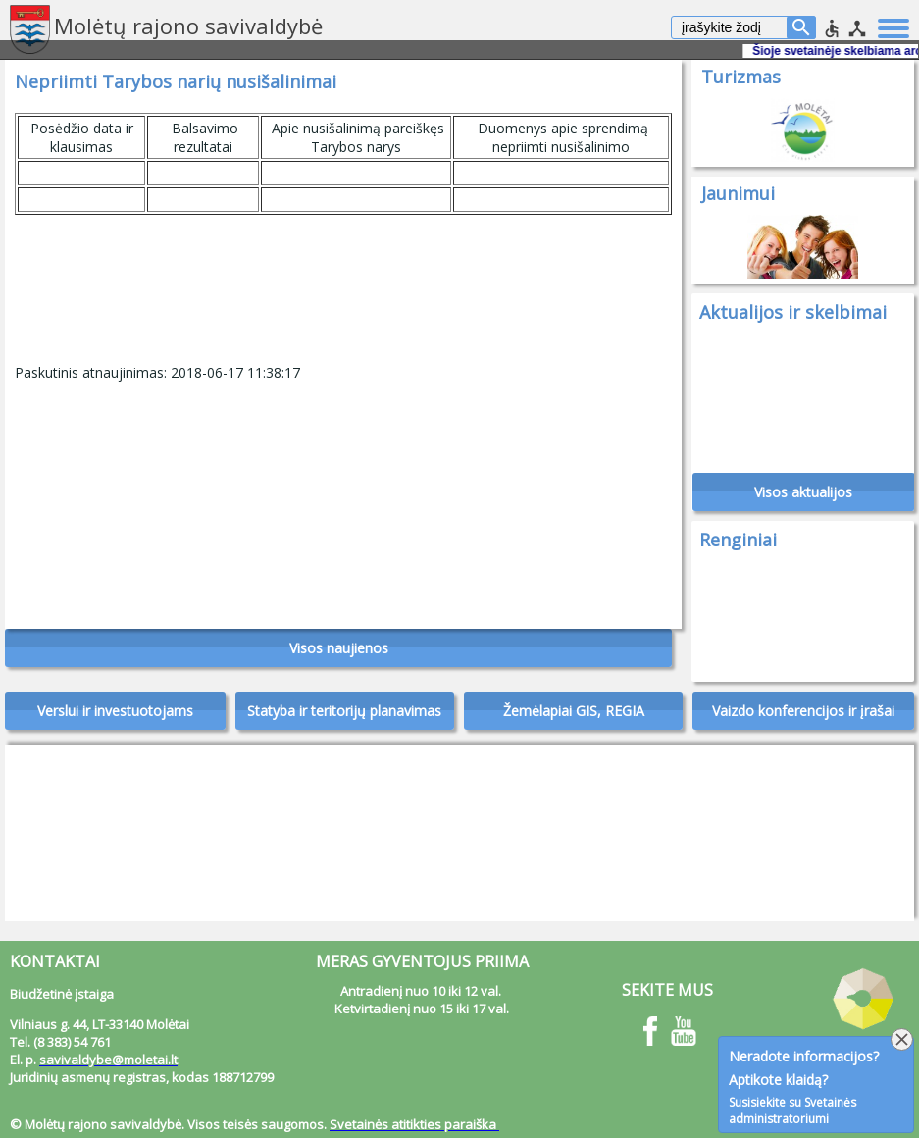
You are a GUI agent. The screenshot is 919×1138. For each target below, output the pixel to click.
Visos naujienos (338, 648)
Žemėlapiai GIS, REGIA (573, 710)
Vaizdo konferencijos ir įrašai (803, 710)
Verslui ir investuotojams (115, 710)
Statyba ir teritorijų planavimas (344, 710)
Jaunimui (738, 193)
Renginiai (738, 539)
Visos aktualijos (803, 492)
